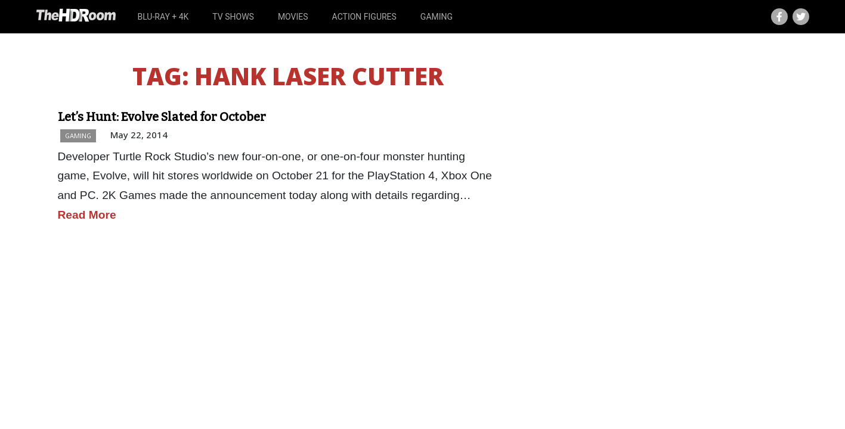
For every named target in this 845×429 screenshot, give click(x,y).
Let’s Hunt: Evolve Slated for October (162, 117)
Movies (293, 16)
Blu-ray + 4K (162, 16)
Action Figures (364, 16)
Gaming (436, 16)
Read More (87, 215)
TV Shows (233, 16)
